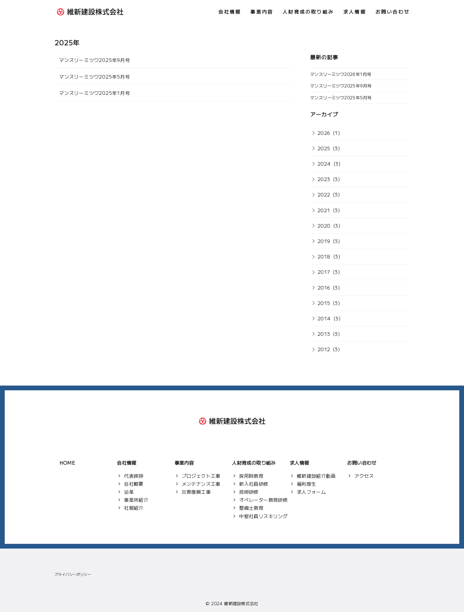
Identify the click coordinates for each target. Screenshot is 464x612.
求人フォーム (311, 491)
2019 (324, 241)
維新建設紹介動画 (316, 475)
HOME (67, 462)
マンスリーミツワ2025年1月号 (94, 92)
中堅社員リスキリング (263, 516)
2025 (324, 148)
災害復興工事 (196, 491)
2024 (324, 163)
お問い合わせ (393, 11)
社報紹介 (134, 507)
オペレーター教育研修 (263, 499)
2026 (324, 132)
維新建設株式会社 (241, 603)
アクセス (364, 475)
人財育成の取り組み (308, 11)
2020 (324, 225)
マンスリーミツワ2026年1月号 (340, 74)
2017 (324, 271)
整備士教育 (251, 507)
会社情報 (229, 11)
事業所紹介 (136, 499)
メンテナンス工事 (201, 483)
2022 (324, 194)
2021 (324, 210)
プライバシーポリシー (72, 574)
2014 (324, 318)
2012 (324, 349)
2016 (324, 287)
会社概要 (134, 483)
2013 (324, 333)
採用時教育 (251, 475)
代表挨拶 (134, 475)
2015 (324, 302)
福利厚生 (306, 483)
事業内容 (261, 11)
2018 (324, 256)
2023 (324, 179)
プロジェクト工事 (201, 475)
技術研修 (249, 491)
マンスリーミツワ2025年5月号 (94, 76)
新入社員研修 (253, 483)
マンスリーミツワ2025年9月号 (94, 59)
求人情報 (354, 11)
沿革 (129, 491)
